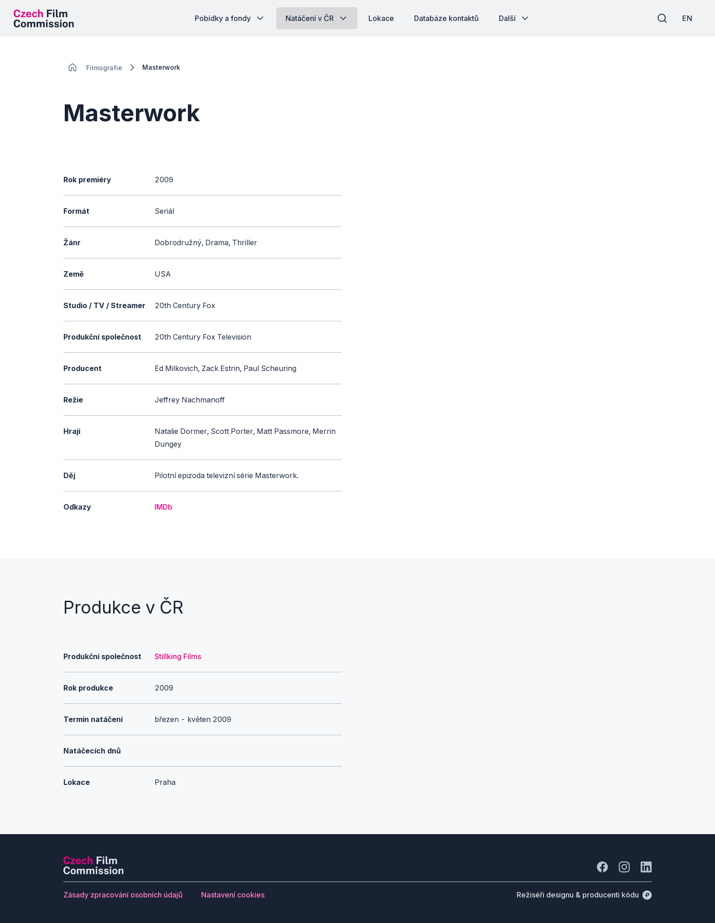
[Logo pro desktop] (44, 18)
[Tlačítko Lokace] (381, 18)
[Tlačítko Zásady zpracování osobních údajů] (123, 894)
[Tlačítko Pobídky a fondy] (230, 18)
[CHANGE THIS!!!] (72, 67)
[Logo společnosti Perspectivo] (93, 871)
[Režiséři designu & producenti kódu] (584, 894)
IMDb (163, 506)
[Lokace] (104, 67)
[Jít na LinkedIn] (646, 867)
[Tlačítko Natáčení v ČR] (317, 18)
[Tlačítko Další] (514, 18)
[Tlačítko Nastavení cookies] (232, 894)
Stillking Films (178, 656)
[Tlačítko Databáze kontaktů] (446, 18)
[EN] (687, 18)
